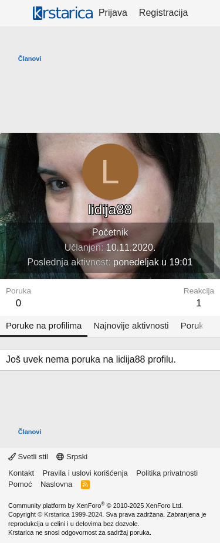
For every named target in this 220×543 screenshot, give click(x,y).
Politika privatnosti (167, 473)
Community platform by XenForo (95, 505)
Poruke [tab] (195, 325)
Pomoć (20, 484)
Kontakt (21, 473)
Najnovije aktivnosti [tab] (130, 325)
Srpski (71, 456)
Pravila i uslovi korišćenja (85, 473)
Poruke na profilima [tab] (44, 325)
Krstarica (56, 514)
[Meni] (16, 13)
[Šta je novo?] (206, 13)
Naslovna (56, 484)
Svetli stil (28, 456)
